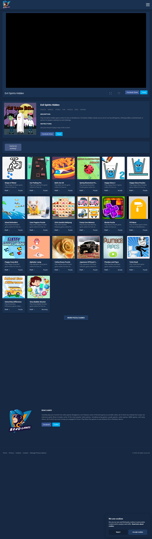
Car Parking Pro (35, 183)
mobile (50, 109)
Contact (26, 453)
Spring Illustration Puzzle (89, 183)
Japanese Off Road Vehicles (90, 262)
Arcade (120, 190)
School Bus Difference (13, 302)
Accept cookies (138, 532)
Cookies (18, 453)
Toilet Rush (133, 262)
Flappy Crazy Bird (11, 262)
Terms (5, 453)
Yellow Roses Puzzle (62, 262)
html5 (57, 109)
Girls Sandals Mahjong (63, 222)
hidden (83, 109)
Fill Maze (132, 222)
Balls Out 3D (59, 183)
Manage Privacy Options (38, 453)
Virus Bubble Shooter (38, 302)
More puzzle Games (76, 318)
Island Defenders (11, 222)
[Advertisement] (76, 358)
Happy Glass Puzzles (137, 183)
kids (76, 109)
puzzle (70, 109)
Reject (118, 532)
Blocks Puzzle (109, 222)
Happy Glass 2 (109, 183)
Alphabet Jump (35, 262)
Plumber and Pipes (111, 262)
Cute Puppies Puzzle (37, 222)
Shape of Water (10, 183)
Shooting (45, 309)
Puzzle (43, 109)
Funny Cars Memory (87, 222)
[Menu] (148, 4)
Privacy (11, 453)
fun (63, 109)
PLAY (6, 190)
